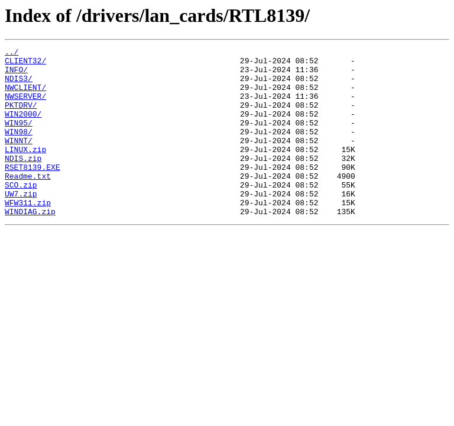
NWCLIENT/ (25, 96)
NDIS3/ (19, 85)
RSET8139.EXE (32, 191)
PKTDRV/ (21, 117)
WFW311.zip (28, 234)
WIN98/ (19, 149)
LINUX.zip (25, 170)
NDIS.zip (23, 181)
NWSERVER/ (25, 106)
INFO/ (16, 74)
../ (11, 53)
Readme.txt (28, 202)
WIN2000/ (23, 127)
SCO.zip (21, 213)
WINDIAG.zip (30, 245)
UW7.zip (21, 223)
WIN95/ (19, 138)
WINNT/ (19, 159)
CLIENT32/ (25, 64)
